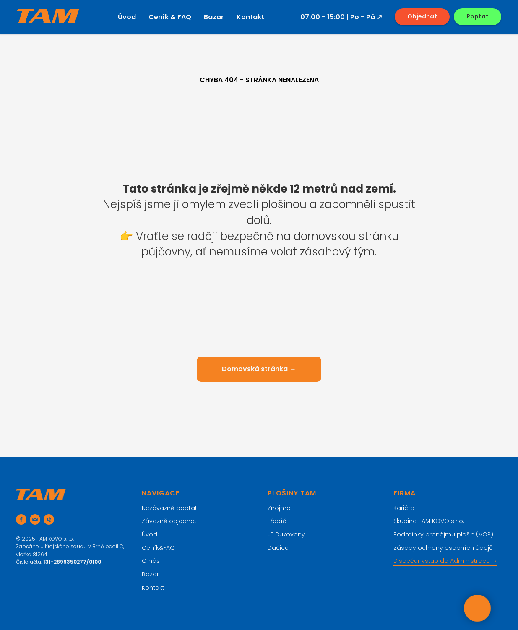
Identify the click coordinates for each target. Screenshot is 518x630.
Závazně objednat (169, 521)
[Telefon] (49, 519)
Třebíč (277, 521)
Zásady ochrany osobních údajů (443, 548)
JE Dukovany (286, 534)
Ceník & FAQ (169, 17)
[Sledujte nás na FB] (21, 519)
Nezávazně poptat (169, 508)
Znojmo (279, 508)
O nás (151, 561)
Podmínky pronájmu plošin (433, 534)
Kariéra (403, 508)
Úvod (127, 17)
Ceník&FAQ (158, 548)
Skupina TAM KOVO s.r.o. (428, 521)
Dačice (278, 548)
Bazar (214, 17)
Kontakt (250, 17)
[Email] (35, 519)
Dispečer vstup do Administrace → (445, 561)
